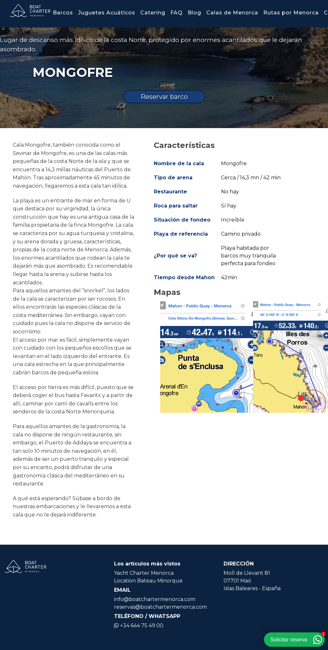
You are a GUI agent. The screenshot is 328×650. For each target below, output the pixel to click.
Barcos (63, 13)
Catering (152, 13)
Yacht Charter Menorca (144, 573)
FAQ (176, 13)
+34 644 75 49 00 (138, 625)
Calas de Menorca (232, 13)
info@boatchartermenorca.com (154, 599)
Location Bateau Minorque (148, 581)
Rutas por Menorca (291, 13)
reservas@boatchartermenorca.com (160, 607)
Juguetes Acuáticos (106, 13)
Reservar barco (164, 97)
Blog (194, 13)
